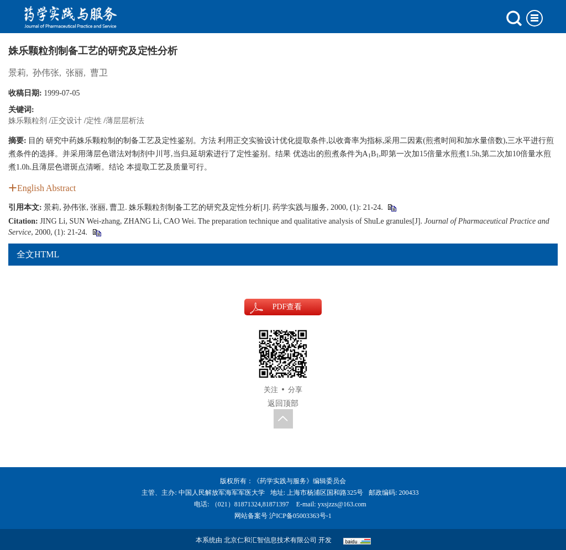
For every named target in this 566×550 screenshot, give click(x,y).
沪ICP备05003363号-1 (300, 516)
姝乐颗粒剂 (27, 121)
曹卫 (99, 72)
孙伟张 (46, 72)
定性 (94, 121)
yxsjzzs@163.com (342, 504)
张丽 (74, 72)
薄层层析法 (125, 121)
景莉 (17, 72)
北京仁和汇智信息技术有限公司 (270, 540)
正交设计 (66, 121)
